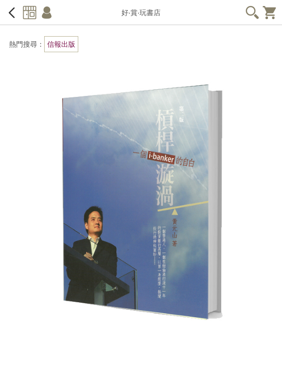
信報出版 (61, 44)
